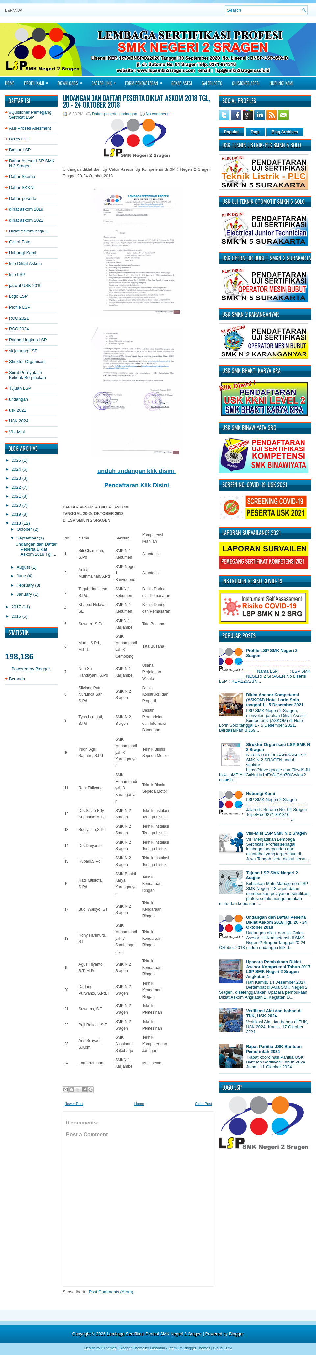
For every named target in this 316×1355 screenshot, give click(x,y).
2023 (17, 478)
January (25, 594)
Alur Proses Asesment (30, 128)
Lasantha (157, 1348)
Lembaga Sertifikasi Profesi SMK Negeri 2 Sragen (154, 1333)
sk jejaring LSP (23, 350)
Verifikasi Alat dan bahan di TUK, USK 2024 (274, 1013)
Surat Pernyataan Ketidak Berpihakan (27, 375)
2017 (17, 606)
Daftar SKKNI (22, 187)
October (25, 529)
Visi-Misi (17, 431)
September (28, 538)
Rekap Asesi (181, 83)
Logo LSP (18, 296)
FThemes (109, 1348)
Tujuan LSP (20, 388)
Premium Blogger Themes (189, 1348)
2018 (17, 523)
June (22, 575)
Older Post (203, 1104)
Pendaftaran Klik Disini (136, 485)
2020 (17, 505)
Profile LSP (19, 307)
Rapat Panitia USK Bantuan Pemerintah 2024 (274, 1049)
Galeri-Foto (19, 241)
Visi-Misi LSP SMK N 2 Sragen (276, 833)
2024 (17, 469)
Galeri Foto (212, 83)
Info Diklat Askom (25, 263)
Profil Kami (38, 81)
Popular (231, 132)
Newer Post (74, 1104)
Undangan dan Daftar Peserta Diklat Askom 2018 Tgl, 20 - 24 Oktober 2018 (136, 101)
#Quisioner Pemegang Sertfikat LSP (30, 115)
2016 (17, 616)
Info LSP (17, 274)
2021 (17, 496)
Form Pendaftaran (146, 81)
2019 (17, 514)
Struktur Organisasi (27, 361)
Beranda (13, 10)
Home (9, 83)
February (26, 585)
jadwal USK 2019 (25, 285)
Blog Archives (285, 132)
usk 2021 (17, 410)
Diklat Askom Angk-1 (28, 231)
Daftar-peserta (22, 198)
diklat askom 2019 (26, 209)
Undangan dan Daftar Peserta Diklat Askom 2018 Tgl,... (35, 549)
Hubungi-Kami (22, 252)
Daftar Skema (22, 176)
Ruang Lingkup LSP (28, 339)
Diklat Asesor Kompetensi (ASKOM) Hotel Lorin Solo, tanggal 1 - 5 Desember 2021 (274, 700)
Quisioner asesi (246, 83)
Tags (255, 132)
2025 (17, 460)
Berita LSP (19, 139)
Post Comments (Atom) (111, 1291)
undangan (18, 399)
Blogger (42, 668)
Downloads (72, 81)
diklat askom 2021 (26, 220)
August (24, 567)
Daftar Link (106, 81)
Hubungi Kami (281, 83)
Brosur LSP (20, 149)
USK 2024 (18, 420)
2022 (17, 487)
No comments (158, 114)
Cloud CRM (222, 1348)
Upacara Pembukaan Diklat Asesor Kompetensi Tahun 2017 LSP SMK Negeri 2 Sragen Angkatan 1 (278, 969)
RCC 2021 (19, 318)
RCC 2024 (19, 328)
